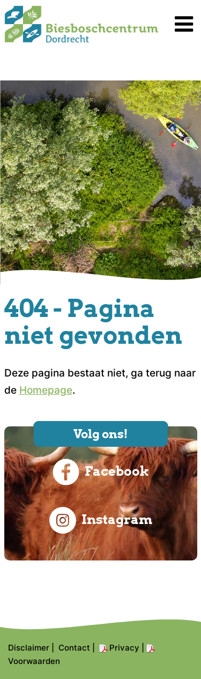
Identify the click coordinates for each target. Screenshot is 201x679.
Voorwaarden (34, 661)
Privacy (124, 648)
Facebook (101, 472)
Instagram (100, 520)
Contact (74, 648)
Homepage (45, 390)
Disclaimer (28, 648)
